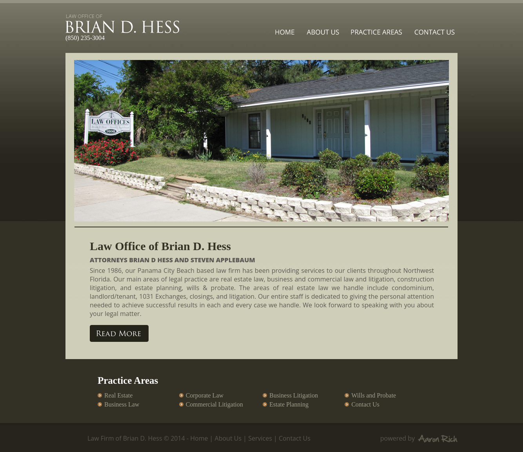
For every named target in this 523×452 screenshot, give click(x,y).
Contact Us (295, 438)
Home (199, 438)
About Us (228, 438)
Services (260, 438)
